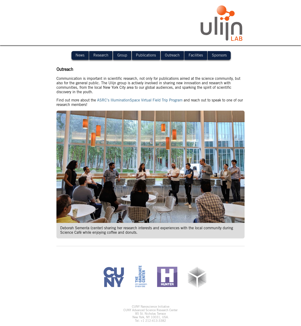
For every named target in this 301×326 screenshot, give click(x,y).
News (79, 55)
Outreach (172, 55)
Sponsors (219, 55)
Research (100, 55)
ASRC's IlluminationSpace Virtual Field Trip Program (139, 100)
